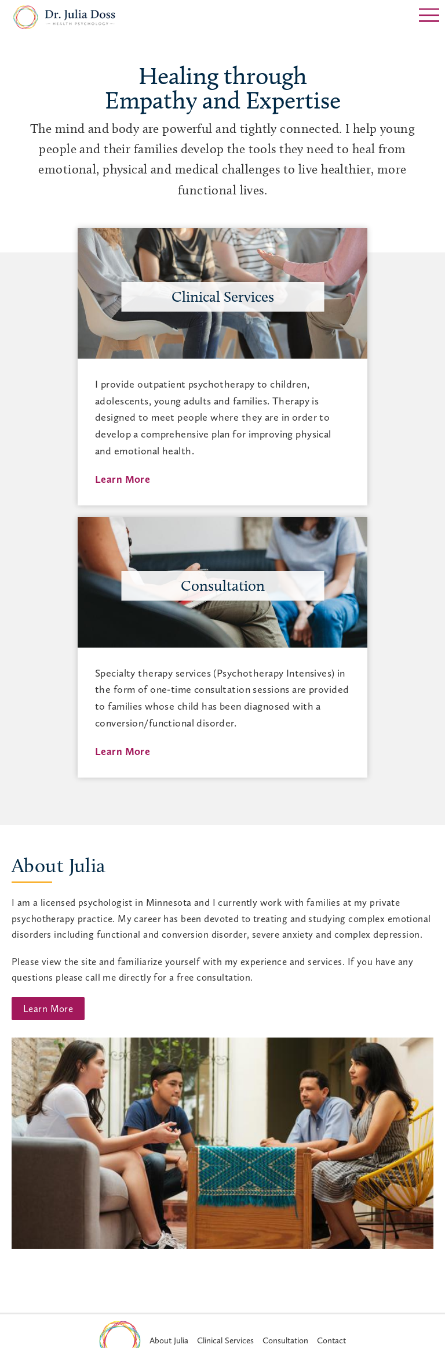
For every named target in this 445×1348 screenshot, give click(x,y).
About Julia (59, 865)
